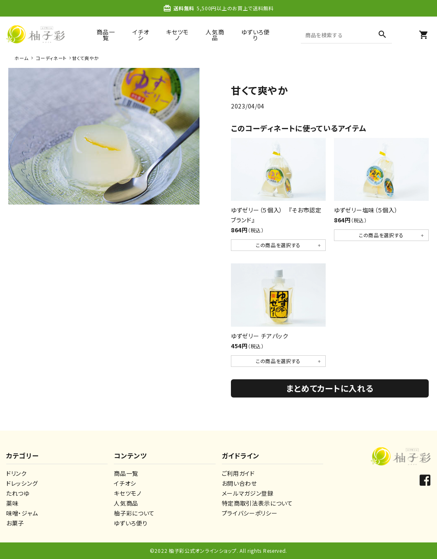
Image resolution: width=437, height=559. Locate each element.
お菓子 (15, 523)
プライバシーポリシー (250, 513)
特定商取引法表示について (257, 503)
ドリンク (16, 473)
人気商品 (215, 35)
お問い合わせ (239, 483)
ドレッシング (22, 483)
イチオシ (140, 35)
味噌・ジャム (22, 513)
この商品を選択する (278, 244)
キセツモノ (177, 35)
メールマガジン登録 (248, 493)
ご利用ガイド (238, 473)
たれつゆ (17, 493)
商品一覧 (105, 35)
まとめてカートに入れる (330, 388)
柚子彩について (134, 513)
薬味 (12, 503)
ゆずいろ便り (255, 35)
